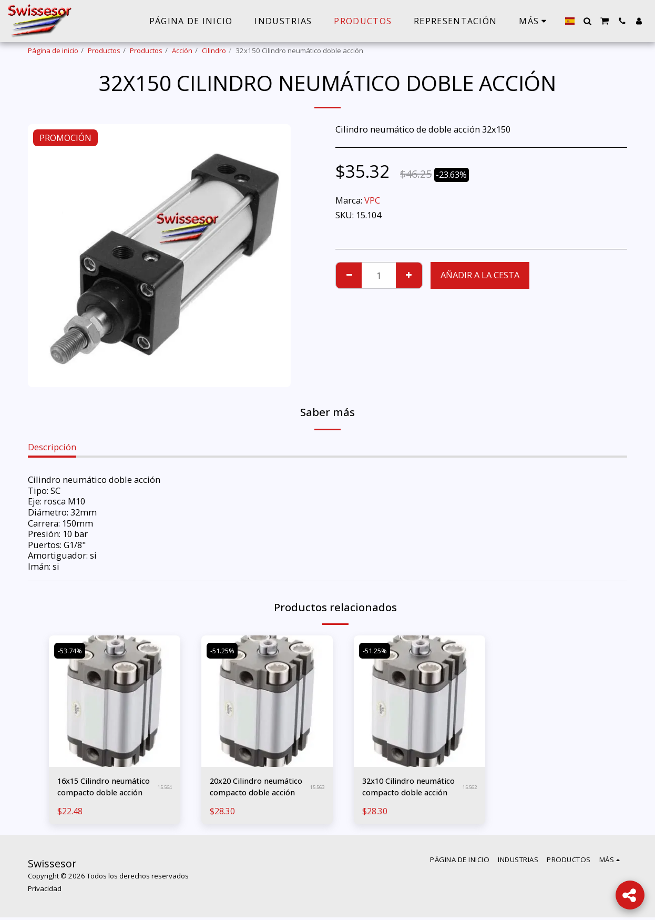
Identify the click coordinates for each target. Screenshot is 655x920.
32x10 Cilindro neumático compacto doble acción (405, 788)
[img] (114, 701)
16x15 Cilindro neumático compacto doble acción (100, 788)
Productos (104, 50)
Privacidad (45, 891)
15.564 (163, 788)
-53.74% (71, 650)
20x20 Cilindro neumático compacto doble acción (253, 788)
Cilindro (214, 50)
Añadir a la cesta (480, 275)
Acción (182, 50)
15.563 (315, 788)
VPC (372, 200)
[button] (587, 21)
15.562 (468, 788)
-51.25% (224, 650)
